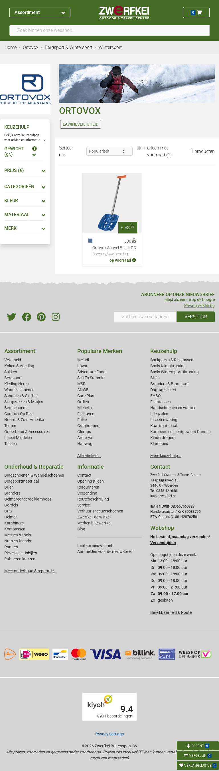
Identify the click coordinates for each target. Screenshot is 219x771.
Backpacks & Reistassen (171, 360)
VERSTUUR (195, 316)
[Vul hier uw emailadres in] (145, 316)
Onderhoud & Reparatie (34, 466)
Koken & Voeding (19, 366)
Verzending (87, 493)
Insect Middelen (18, 437)
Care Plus (85, 395)
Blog (81, 529)
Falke (82, 419)
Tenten (10, 425)
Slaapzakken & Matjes (23, 401)
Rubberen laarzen (19, 559)
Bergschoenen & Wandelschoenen (34, 475)
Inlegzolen (159, 413)
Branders (12, 493)
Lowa (82, 366)
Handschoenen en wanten (173, 407)
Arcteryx (84, 437)
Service (83, 505)
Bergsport (13, 378)
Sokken (10, 372)
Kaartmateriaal (163, 425)
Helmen (11, 517)
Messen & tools (17, 535)
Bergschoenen (17, 407)
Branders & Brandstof (169, 384)
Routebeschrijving (93, 499)
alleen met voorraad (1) (159, 151)
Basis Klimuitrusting (168, 366)
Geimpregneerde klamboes (27, 499)
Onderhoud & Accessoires (27, 431)
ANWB (83, 389)
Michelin (84, 407)
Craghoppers (88, 425)
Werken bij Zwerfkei (94, 523)
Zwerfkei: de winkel (93, 517)
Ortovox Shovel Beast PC (114, 251)
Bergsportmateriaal (21, 481)
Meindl (83, 360)
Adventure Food (91, 372)
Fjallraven (85, 413)
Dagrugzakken (163, 389)
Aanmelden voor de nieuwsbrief (105, 551)
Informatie (90, 466)
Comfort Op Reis (18, 413)
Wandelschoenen (19, 389)
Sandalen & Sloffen (21, 395)
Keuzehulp (163, 351)
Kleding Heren (16, 384)
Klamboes (159, 443)
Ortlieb (83, 401)
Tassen (10, 443)
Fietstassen (160, 401)
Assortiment (40, 12)
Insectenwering (163, 419)
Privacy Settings (109, 734)
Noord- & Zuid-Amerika (24, 419)
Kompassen (14, 529)
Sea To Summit (90, 378)
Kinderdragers (162, 437)
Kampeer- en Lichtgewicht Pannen (180, 431)
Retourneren (88, 487)
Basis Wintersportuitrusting (174, 372)
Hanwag (84, 443)
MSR (81, 384)
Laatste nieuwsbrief (94, 545)
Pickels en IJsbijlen (20, 553)
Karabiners (14, 523)
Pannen (11, 547)
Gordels (11, 505)
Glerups (84, 431)
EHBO (155, 395)
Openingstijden (90, 481)
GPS (8, 511)
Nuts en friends (17, 541)
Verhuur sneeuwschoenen (100, 511)
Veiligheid (12, 360)
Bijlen (155, 378)
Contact (84, 475)
